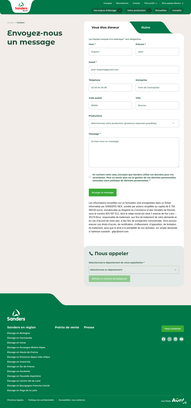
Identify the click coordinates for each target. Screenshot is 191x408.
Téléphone (94, 80)
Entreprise (141, 80)
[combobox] (134, 123)
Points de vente (67, 327)
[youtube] (181, 339)
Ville (138, 98)
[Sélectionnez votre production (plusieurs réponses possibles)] (134, 123)
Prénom (141, 44)
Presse (89, 327)
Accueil (10, 22)
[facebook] (163, 339)
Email (93, 62)
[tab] (105, 27)
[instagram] (169, 339)
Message (95, 134)
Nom (92, 44)
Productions (95, 116)
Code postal (95, 98)
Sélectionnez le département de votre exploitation (116, 262)
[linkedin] (175, 339)
